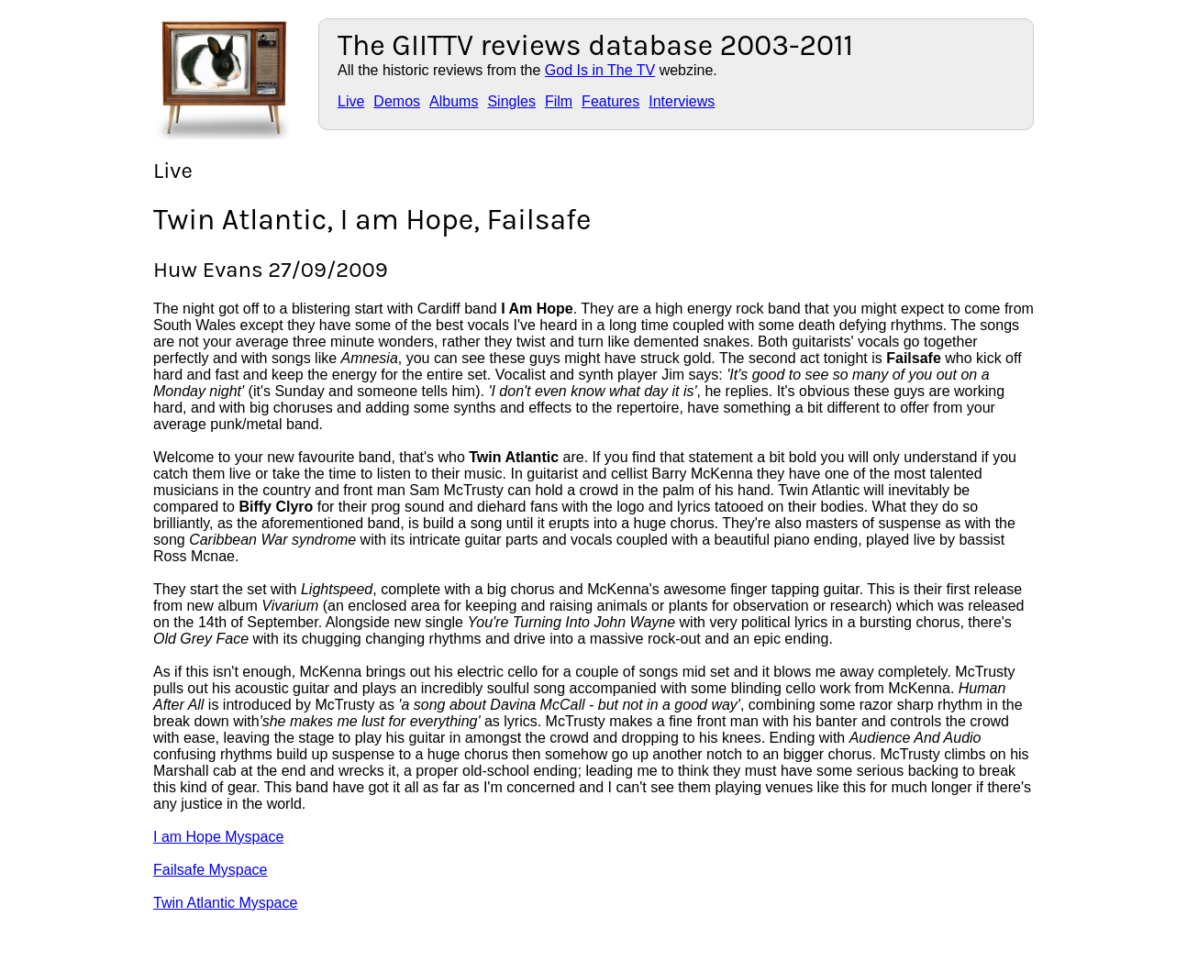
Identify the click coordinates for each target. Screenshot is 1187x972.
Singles (511, 101)
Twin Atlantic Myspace (225, 903)
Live (351, 101)
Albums (453, 101)
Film (558, 101)
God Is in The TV (600, 70)
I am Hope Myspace (218, 837)
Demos (396, 101)
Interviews (682, 101)
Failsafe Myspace (210, 870)
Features (610, 101)
